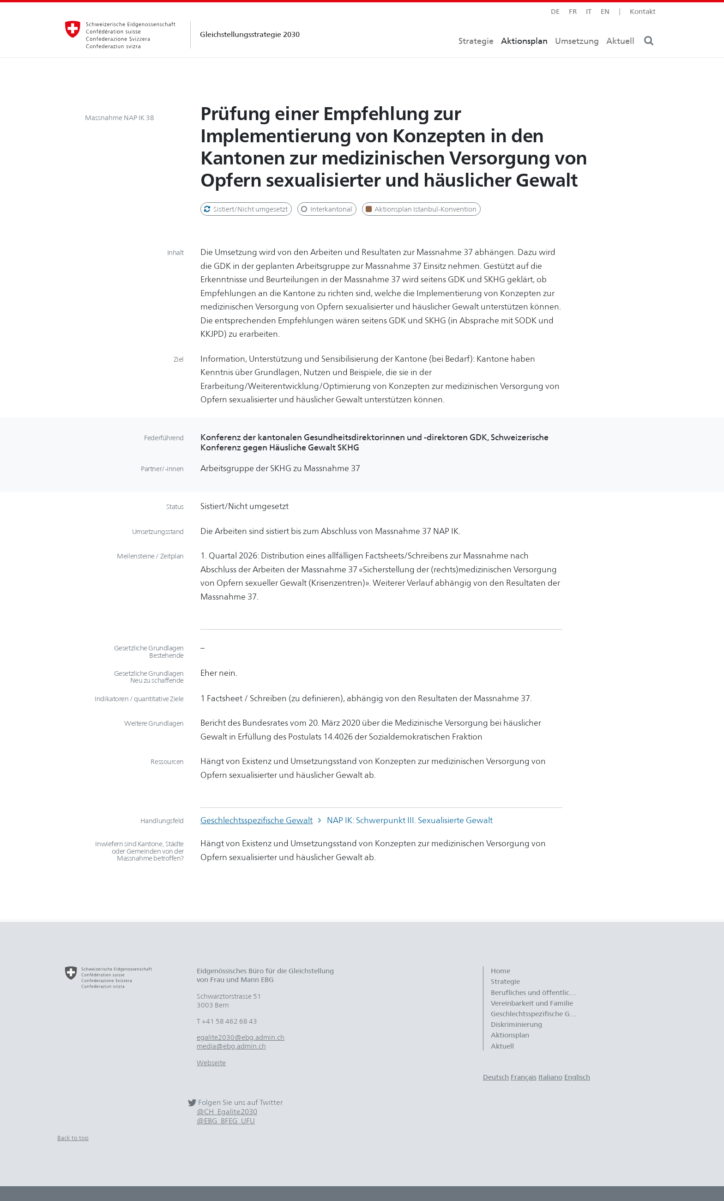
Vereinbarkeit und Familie (532, 1003)
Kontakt (643, 11)
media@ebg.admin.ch (231, 1046)
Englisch (577, 1077)
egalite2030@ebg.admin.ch (240, 1037)
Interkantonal (326, 209)
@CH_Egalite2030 (227, 1111)
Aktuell (620, 58)
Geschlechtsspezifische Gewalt (256, 820)
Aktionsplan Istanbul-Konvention (420, 209)
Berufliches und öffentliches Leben (539, 992)
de (555, 11)
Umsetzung (577, 58)
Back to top (73, 1137)
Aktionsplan (524, 58)
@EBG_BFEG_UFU (226, 1120)
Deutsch (496, 1077)
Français (524, 1077)
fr (573, 11)
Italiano (550, 1077)
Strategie (476, 58)
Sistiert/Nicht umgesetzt (245, 209)
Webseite (211, 1062)
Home (500, 970)
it (588, 11)
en (605, 11)
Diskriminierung (516, 1024)
